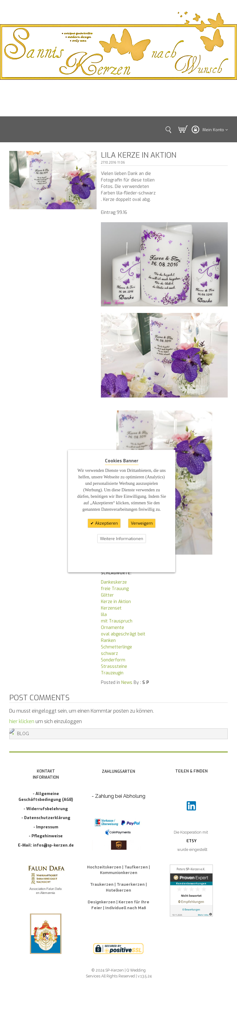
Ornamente (112, 628)
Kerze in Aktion (116, 602)
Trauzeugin (112, 673)
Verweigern (142, 523)
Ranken (108, 640)
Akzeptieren (106, 523)
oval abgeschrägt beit (123, 634)
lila (104, 615)
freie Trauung (115, 589)
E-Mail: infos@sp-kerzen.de (46, 845)
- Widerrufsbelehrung (45, 808)
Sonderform (113, 660)
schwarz (109, 653)
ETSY (191, 840)
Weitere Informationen (121, 538)
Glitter (107, 595)
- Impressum (45, 827)
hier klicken (21, 721)
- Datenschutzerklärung (45, 817)
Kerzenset (111, 608)
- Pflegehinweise (46, 836)
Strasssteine (114, 666)
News (126, 682)
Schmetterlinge (116, 647)
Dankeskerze (114, 582)
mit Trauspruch (116, 621)
